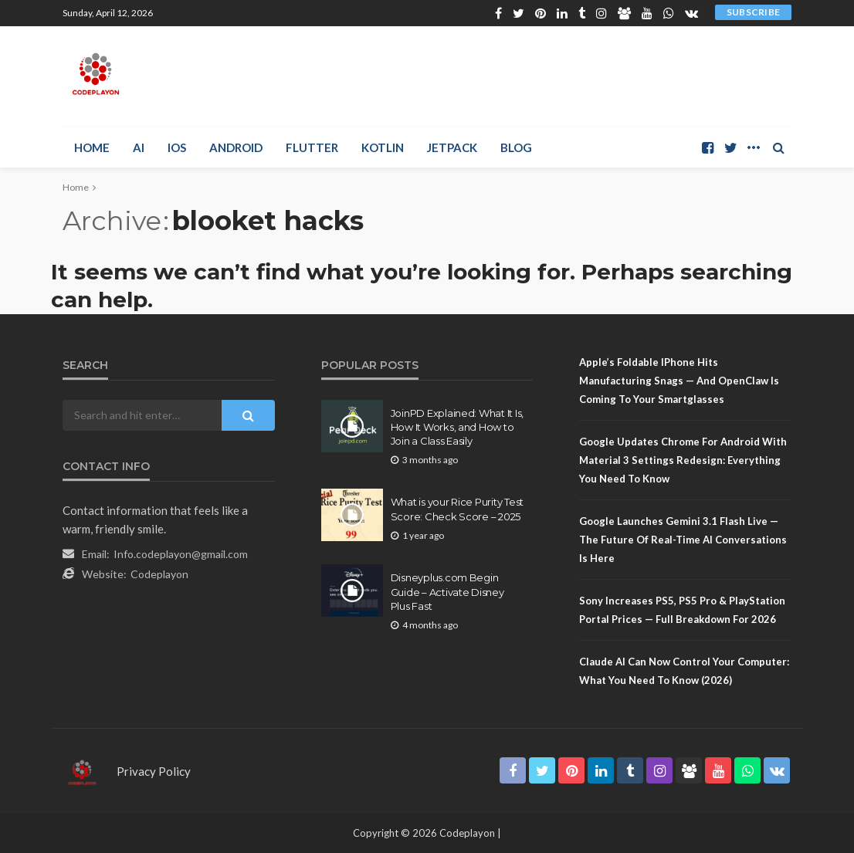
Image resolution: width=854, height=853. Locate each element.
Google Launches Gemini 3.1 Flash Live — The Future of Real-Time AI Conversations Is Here (683, 539)
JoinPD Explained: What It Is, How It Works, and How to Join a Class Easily (457, 427)
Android (236, 147)
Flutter (312, 147)
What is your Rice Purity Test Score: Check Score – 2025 (457, 509)
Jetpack (452, 147)
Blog (516, 147)
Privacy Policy (154, 771)
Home (92, 147)
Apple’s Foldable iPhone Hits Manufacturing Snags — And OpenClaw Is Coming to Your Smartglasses (679, 380)
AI (138, 147)
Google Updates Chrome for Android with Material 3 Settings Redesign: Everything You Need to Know (683, 460)
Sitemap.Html (364, 660)
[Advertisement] (610, 74)
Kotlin (382, 147)
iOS (177, 147)
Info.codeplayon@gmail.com (181, 553)
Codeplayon (159, 574)
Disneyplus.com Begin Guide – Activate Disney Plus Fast (447, 591)
